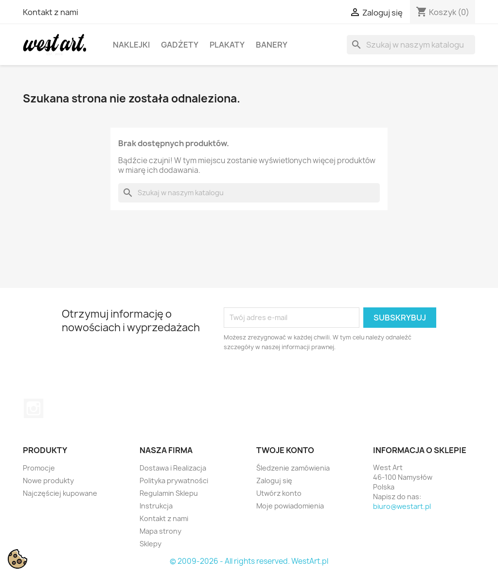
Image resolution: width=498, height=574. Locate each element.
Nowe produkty (48, 480)
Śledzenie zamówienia (293, 468)
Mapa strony (160, 531)
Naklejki (131, 44)
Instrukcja (156, 505)
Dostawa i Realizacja (173, 468)
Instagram (33, 408)
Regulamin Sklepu (169, 493)
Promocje (39, 468)
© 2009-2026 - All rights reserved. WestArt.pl (249, 561)
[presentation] (305, 379)
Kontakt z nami (50, 12)
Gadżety (179, 44)
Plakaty (227, 44)
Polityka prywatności (174, 480)
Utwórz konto (279, 493)
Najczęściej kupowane (60, 493)
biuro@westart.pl (402, 506)
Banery (271, 44)
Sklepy (150, 543)
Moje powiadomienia (290, 505)
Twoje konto (285, 450)
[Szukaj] (411, 44)
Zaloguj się (274, 480)
